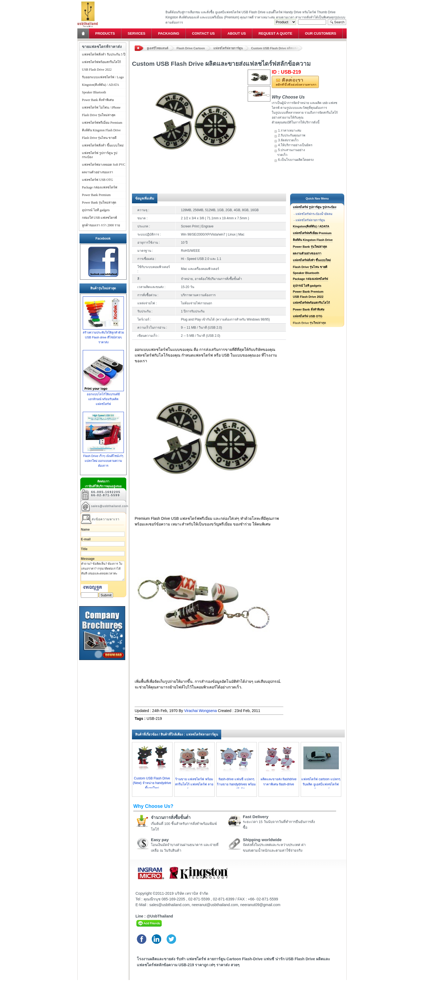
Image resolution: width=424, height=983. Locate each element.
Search (337, 22)
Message (88, 559)
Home (83, 33)
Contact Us (203, 33)
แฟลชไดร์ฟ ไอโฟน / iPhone (101, 107)
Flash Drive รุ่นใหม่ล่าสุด (98, 115)
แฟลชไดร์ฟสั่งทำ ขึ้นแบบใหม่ (312, 260)
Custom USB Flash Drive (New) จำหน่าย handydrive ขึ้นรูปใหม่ (152, 783)
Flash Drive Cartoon (191, 48)
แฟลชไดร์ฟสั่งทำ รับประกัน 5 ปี (103, 54)
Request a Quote (275, 33)
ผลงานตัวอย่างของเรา (307, 253)
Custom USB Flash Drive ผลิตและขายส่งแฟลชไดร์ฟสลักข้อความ (277, 48)
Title (84, 549)
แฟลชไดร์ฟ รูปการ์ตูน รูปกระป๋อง (314, 207)
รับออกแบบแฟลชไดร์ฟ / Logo (103, 77)
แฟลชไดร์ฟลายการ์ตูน (228, 48)
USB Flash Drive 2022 (308, 296)
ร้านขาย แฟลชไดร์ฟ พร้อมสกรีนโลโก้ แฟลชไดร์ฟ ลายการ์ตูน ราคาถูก (194, 784)
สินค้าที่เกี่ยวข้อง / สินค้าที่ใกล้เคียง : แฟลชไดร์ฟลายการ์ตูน (176, 734)
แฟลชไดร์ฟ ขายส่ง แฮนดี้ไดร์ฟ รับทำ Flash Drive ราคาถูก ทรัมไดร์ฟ (87, 1)
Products (105, 33)
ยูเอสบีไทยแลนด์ (157, 48)
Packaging (168, 33)
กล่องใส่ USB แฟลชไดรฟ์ (99, 218)
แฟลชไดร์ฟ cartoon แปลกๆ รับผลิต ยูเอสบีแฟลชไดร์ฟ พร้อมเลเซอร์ (320, 784)
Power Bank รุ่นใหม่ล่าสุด (310, 246)
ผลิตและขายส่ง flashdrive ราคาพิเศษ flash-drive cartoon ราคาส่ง (279, 784)
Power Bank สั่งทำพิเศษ (308, 309)
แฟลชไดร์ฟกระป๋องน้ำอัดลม (314, 213)
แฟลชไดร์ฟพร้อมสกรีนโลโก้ (311, 302)
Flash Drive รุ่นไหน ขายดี (310, 267)
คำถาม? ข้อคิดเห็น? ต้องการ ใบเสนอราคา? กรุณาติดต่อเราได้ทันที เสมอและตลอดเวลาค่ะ (103, 571)
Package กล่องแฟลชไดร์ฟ (310, 278)
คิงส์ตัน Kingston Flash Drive (313, 239)
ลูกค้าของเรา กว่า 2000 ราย (101, 225)
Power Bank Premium (308, 291)
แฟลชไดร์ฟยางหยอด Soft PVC (103, 164)
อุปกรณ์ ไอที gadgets (307, 285)
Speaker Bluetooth (306, 273)
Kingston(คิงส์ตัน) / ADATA (311, 226)
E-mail (86, 539)
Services (136, 33)
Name (85, 529)
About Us (236, 33)
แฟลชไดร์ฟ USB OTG (307, 316)
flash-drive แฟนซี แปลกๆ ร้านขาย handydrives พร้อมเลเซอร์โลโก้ (236, 784)
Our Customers (320, 33)
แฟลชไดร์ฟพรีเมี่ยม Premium (312, 233)
